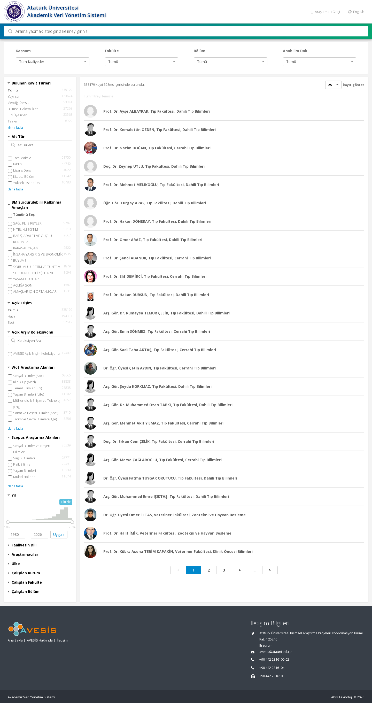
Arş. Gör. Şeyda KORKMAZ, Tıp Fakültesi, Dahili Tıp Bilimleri (157, 386)
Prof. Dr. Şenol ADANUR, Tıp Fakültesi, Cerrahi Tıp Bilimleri (157, 258)
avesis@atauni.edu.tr (275, 652)
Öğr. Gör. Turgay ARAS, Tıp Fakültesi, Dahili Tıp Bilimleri (154, 202)
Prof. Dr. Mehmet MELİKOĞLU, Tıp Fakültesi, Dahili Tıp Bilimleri (161, 184)
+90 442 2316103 (271, 676)
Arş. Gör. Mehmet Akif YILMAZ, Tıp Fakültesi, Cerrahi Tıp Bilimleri (163, 423)
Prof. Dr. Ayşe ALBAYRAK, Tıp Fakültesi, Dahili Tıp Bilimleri (156, 111)
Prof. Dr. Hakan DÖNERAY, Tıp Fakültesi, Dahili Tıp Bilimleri (157, 221)
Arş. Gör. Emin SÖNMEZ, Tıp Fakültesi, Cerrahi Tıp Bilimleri (156, 331)
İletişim (62, 640)
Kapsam (23, 50)
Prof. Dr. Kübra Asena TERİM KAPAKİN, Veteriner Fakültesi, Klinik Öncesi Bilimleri (178, 551)
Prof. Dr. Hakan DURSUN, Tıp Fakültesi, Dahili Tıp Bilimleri (156, 294)
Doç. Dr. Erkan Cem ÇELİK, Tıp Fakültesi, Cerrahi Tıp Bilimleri (158, 441)
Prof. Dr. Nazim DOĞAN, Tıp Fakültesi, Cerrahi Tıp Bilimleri (157, 147)
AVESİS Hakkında (40, 640)
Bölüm (199, 50)
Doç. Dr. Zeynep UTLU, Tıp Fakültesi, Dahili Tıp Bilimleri (154, 166)
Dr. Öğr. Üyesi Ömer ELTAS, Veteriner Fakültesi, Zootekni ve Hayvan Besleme (174, 514)
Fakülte (112, 50)
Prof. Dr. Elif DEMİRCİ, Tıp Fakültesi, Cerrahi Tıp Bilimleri (154, 276)
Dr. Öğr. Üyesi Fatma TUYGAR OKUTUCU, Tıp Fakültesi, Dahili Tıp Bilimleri (170, 478)
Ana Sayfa (15, 640)
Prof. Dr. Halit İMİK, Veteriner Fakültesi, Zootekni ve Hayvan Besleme (167, 533)
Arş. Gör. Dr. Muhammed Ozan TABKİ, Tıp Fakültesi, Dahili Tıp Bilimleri (168, 404)
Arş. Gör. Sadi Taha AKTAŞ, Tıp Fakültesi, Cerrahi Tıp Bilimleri (159, 349)
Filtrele (66, 502)
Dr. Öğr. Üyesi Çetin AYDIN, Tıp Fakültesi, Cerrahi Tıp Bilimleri (159, 368)
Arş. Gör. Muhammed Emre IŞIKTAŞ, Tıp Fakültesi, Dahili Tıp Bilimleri (166, 496)
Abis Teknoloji (342, 697)
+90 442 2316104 (271, 668)
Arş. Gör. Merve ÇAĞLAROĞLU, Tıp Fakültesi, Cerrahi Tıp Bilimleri (162, 459)
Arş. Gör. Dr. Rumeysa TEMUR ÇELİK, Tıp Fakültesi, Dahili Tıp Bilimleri (166, 313)
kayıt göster (353, 84)
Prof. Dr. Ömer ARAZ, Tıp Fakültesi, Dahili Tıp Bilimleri (152, 239)
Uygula (59, 534)
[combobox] (52, 61)
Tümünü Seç (24, 214)
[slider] (8, 522)
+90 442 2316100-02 (274, 659)
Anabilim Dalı (295, 50)
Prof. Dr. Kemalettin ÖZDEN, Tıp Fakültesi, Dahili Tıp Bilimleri (159, 129)
